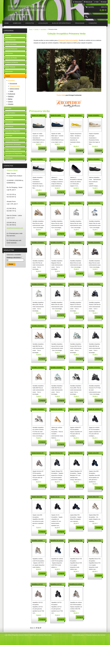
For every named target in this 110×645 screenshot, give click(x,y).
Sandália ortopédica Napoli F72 (75, 284)
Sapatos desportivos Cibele (75, 115)
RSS (97, 1)
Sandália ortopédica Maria (75, 243)
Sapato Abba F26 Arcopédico (93, 497)
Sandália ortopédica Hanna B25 (75, 203)
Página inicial (78, 1)
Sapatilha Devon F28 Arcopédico (75, 540)
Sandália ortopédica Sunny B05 (75, 368)
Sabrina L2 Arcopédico (76, 159)
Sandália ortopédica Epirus (56, 203)
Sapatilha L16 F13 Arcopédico (56, 584)
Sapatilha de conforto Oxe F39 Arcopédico (75, 584)
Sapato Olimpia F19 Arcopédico (56, 453)
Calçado (36, 29)
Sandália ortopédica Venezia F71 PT (94, 368)
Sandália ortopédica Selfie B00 (38, 368)
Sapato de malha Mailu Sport (55, 115)
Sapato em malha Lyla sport (38, 115)
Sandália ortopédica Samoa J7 (56, 326)
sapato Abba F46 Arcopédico (74, 497)
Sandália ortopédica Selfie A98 (94, 326)
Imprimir (104, 1)
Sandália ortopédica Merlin (56, 284)
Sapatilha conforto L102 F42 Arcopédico (38, 540)
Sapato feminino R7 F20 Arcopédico (38, 453)
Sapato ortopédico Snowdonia (37, 159)
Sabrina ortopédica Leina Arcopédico (93, 159)
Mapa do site (89, 1)
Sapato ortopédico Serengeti (93, 115)
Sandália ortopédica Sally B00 (38, 326)
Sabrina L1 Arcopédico (57, 159)
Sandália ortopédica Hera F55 (38, 243)
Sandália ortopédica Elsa (38, 203)
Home (30, 29)
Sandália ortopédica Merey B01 (38, 284)
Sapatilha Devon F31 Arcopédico (94, 540)
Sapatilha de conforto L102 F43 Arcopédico (56, 540)
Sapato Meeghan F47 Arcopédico (75, 453)
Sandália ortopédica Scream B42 (75, 326)
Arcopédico (43, 29)
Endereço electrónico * (14, 257)
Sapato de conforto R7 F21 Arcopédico (95, 409)
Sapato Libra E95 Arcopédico (93, 453)
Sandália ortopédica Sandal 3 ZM (94, 284)
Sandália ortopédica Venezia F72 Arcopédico (38, 409)
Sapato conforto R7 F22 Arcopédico (75, 409)
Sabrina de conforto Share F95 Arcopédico (57, 409)
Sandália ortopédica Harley (94, 203)
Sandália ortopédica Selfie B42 (56, 368)
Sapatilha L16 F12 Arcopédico (37, 584)
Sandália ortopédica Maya (94, 243)
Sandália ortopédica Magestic (56, 243)
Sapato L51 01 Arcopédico (54, 497)
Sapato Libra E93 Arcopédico (37, 497)
